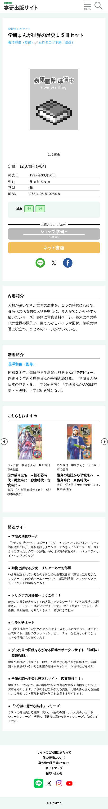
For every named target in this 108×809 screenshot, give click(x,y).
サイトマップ (54, 768)
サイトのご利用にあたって (54, 752)
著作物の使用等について (54, 763)
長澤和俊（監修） (21, 42)
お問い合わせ (54, 773)
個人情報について (54, 757)
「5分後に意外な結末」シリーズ (35, 706)
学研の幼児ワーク (24, 536)
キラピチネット (23, 622)
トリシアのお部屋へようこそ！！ (36, 595)
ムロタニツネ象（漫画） (56, 42)
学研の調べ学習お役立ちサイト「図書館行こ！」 (47, 679)
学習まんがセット (19, 29)
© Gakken (54, 803)
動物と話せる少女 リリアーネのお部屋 (41, 568)
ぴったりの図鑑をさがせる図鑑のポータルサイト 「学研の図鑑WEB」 (55, 653)
